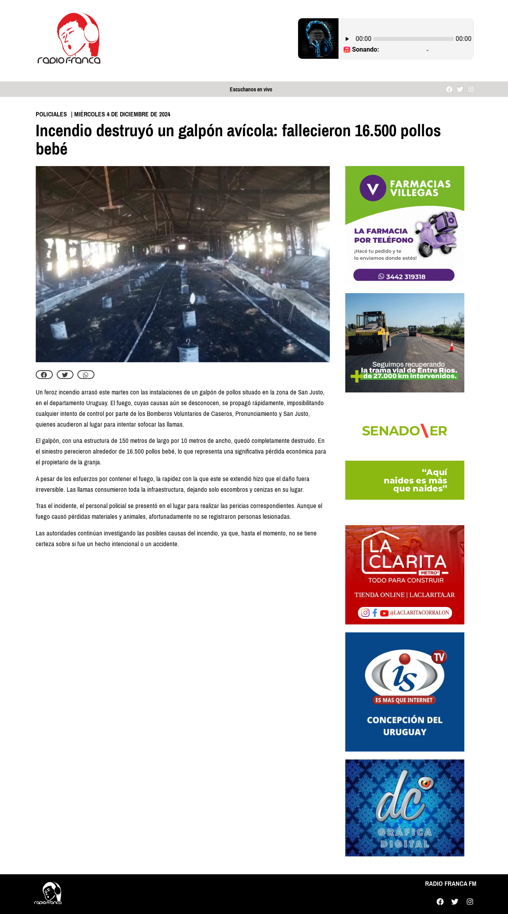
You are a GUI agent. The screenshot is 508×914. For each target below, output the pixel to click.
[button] (44, 374)
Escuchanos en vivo (251, 90)
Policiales (51, 114)
